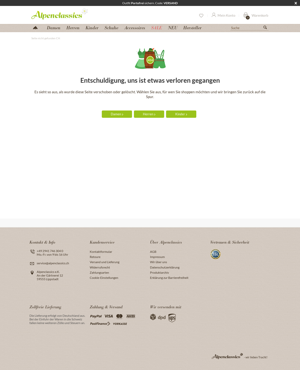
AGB (153, 251)
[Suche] (249, 27)
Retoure (95, 257)
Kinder (181, 114)
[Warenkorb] (256, 16)
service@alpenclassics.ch (53, 263)
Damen (117, 114)
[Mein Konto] (223, 16)
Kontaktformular (101, 251)
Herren (149, 114)
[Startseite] (37, 27)
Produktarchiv (159, 272)
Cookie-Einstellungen (104, 277)
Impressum (157, 257)
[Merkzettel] (201, 16)
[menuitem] (249, 27)
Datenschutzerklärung (164, 267)
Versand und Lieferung (104, 262)
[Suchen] (267, 28)
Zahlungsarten (99, 272)
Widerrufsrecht (100, 267)
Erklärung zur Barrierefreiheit (169, 277)
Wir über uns (158, 262)
